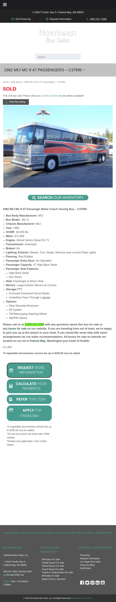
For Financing (25, 413)
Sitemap (75, 598)
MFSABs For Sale (50, 576)
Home (6, 82)
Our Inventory (58, 197)
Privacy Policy (87, 598)
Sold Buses (16, 82)
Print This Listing (15, 102)
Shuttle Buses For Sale (53, 563)
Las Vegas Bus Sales (90, 562)
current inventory (50, 95)
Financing (85, 555)
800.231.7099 (98, 19)
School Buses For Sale (53, 566)
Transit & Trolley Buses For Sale (57, 572)
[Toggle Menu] (5, 4)
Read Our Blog (87, 565)
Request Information (60, 19)
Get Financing (23, 19)
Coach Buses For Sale (53, 569)
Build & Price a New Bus (53, 579)
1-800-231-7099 (34, 324)
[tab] (29, 370)
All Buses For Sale (51, 559)
